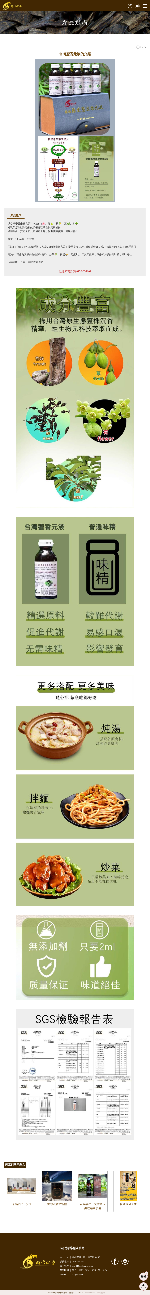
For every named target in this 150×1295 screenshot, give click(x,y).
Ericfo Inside (90, 1292)
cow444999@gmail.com (82, 1266)
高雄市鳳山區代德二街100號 (86, 1257)
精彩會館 (101, 1292)
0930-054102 (83, 271)
